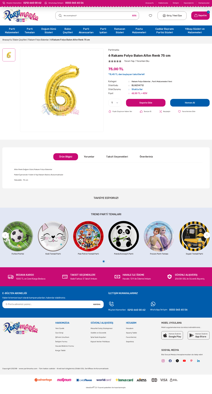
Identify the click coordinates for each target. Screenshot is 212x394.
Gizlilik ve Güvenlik (98, 337)
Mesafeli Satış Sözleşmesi (101, 333)
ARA (134, 15)
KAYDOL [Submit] (97, 309)
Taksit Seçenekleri (117, 156)
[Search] (97, 15)
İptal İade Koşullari (98, 341)
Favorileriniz (131, 341)
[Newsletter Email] (53, 308)
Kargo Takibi (60, 355)
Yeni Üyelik (59, 333)
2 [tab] (108, 265)
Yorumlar (89, 156)
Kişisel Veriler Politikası (100, 346)
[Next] (205, 236)
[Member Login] (164, 16)
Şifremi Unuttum (62, 341)
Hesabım (129, 333)
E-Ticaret (100, 392)
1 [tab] (103, 265)
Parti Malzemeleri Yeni (167, 81)
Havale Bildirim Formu (64, 350)
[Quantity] (114, 103)
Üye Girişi (59, 337)
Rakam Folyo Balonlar (143, 81)
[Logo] (20, 16)
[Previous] (7, 236)
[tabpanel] (17, 239)
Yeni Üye (177, 15)
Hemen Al (190, 102)
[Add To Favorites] (191, 111)
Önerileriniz (146, 156)
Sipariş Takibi (131, 337)
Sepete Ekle (146, 102)
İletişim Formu (61, 346)
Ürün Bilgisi (65, 156)
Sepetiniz (130, 346)
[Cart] (200, 15)
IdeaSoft (90, 392)
